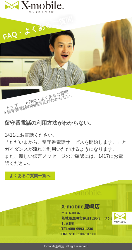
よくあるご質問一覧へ (29, 175)
